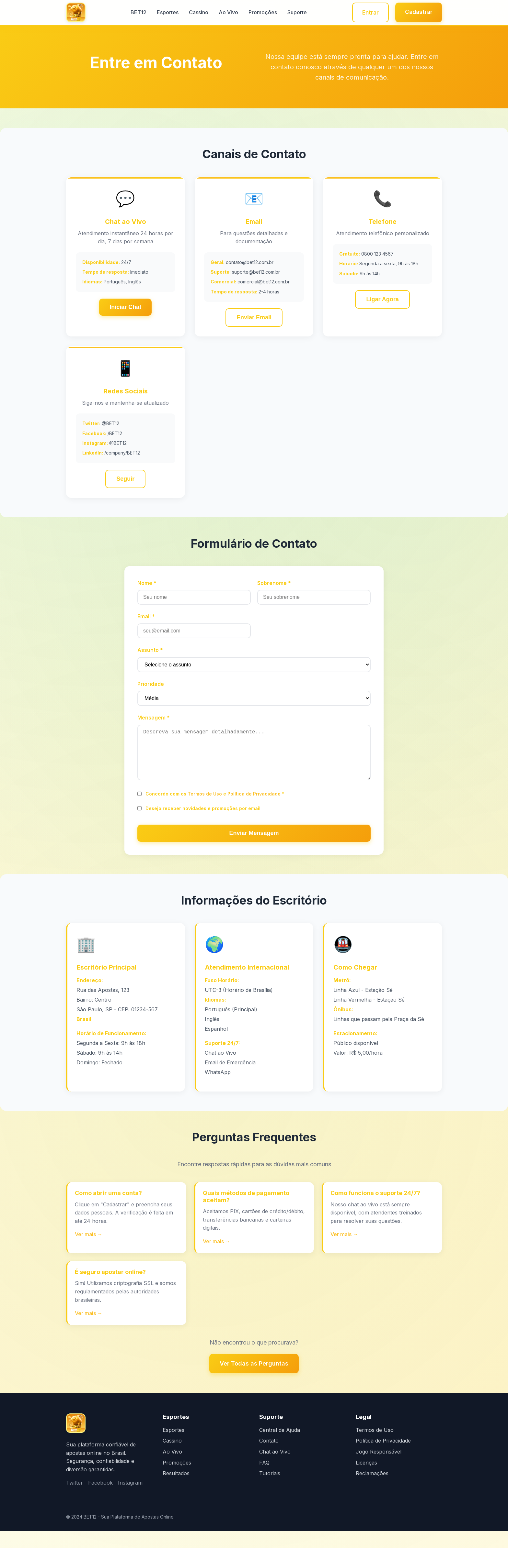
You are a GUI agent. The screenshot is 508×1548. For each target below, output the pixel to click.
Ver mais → (89, 1250)
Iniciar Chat (125, 309)
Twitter (74, 1500)
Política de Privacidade (254, 808)
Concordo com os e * (214, 808)
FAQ (264, 1480)
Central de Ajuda (279, 1447)
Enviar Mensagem (254, 847)
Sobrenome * (274, 587)
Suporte (294, 13)
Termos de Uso (205, 808)
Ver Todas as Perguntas (254, 1380)
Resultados (176, 1490)
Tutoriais (269, 1490)
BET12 (136, 13)
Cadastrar (417, 12)
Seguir (125, 482)
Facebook (100, 1500)
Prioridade (150, 688)
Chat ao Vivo (275, 1469)
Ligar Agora (382, 301)
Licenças (366, 1480)
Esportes (165, 13)
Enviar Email (254, 319)
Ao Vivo (226, 13)
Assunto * (150, 654)
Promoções (260, 13)
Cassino (196, 13)
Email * (146, 620)
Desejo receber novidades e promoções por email (202, 823)
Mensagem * (153, 722)
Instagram (130, 1500)
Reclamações (372, 1490)
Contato (269, 1458)
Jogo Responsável (378, 1469)
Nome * (146, 587)
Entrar (366, 12)
